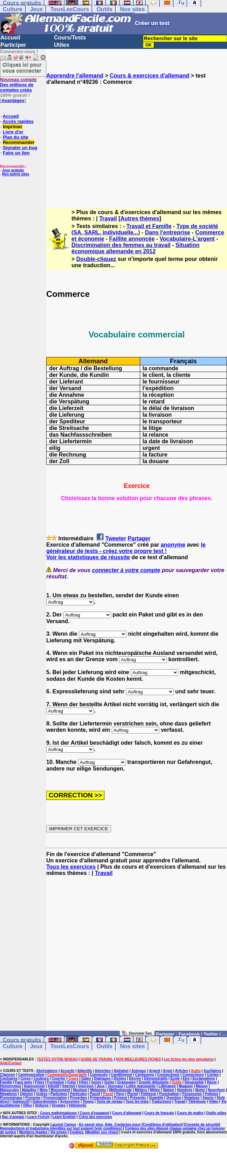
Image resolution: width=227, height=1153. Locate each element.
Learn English (64, 1117)
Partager (139, 538)
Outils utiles (216, 1113)
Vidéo (213, 1101)
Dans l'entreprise (167, 232)
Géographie (194, 1082)
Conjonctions (168, 1075)
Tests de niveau (110, 1101)
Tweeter (115, 538)
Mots (44, 1090)
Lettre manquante (141, 1086)
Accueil (10, 38)
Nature (168, 1090)
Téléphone (197, 1101)
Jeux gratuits (13, 170)
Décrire (135, 1078)
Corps (25, 1078)
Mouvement (60, 1090)
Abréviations (47, 1071)
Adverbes (103, 1071)
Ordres (42, 1094)
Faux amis (23, 1082)
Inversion (86, 1086)
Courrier (58, 1078)
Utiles (61, 45)
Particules (78, 1094)
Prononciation (55, 1098)
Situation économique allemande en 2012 (135, 248)
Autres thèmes (140, 218)
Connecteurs (193, 1075)
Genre (96, 1082)
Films (39, 1082)
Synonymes (70, 1101)
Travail (108, 218)
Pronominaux (11, 1098)
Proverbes (78, 1098)
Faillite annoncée (132, 239)
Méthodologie (120, 1090)
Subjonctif (21, 1101)
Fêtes (83, 1082)
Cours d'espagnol (94, 1113)
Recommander (18, 142)
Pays (120, 1094)
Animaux (138, 1071)
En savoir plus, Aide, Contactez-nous (110, 1124)
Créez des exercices (95, 1117)
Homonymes (10, 1086)
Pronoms (32, 1098)
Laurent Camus (63, 1124)
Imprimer (12, 126)
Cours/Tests (70, 38)
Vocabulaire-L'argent (187, 239)
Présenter (138, 1098)
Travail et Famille (149, 226)
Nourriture (216, 1090)
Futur (71, 1082)
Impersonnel (34, 1086)
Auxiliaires (212, 1071)
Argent (154, 1071)
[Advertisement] (136, 140)
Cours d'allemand (127, 1113)
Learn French (38, 1117)
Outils (104, 9)
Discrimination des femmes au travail (121, 245)
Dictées (120, 1078)
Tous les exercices (71, 867)
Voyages (58, 1105)
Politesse (148, 1094)
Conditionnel (121, 1075)
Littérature (167, 1086)
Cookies (76, 1132)
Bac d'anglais (13, 1117)
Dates (86, 1078)
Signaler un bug (20, 147)
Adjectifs (84, 1071)
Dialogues (102, 1078)
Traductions (162, 1101)
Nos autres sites (15, 174)
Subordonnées (45, 1101)
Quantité (156, 1098)
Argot (167, 1071)
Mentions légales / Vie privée (43, 1132)
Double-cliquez (96, 259)
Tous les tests (137, 1101)
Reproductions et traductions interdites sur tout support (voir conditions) (61, 1128)
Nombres (184, 1090)
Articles (181, 1071)
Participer (13, 45)
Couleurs (41, 1078)
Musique (80, 1090)
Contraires (9, 1078)
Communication (31, 1075)
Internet (68, 1086)
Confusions (144, 1075)
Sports (208, 1098)
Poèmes (211, 1094)
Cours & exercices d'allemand (149, 76)
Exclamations (203, 1078)
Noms (200, 1090)
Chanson (7, 1075)
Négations (8, 1094)
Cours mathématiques (58, 1113)
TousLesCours (69, 9)
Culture (12, 9)
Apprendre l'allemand (74, 76)
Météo (155, 1090)
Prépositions (100, 1098)
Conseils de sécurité (202, 1124)
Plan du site (15, 137)
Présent (120, 1098)
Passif (95, 1094)
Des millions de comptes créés (18, 85)
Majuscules (9, 1090)
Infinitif (53, 1086)
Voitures (41, 1105)
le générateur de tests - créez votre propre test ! (126, 548)
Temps (88, 1101)
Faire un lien (16, 152)
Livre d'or (13, 131)
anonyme (173, 545)
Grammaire (126, 1082)
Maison (202, 1086)
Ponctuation (169, 1094)
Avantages (12, 100)
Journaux (115, 1086)
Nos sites (132, 9)
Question (173, 1098)
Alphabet (121, 1071)
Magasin (186, 1086)
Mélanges (98, 1090)
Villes (27, 1105)
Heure (212, 1082)
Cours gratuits (22, 1040)
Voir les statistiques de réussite (88, 557)
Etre (186, 1078)
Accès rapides (17, 121)
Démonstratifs (155, 1078)
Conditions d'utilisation (162, 1124)
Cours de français (159, 1113)
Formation (55, 1082)
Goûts (109, 1082)
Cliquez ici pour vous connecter (22, 67)
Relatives (192, 1098)
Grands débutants (154, 1082)
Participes (58, 1094)
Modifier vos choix (102, 1132)
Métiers (141, 1090)
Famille (6, 1082)
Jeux (36, 9)
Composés (99, 1075)
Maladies (29, 1090)
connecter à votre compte (126, 570)
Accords (67, 1071)
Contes (213, 1075)
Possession (192, 1094)
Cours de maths (190, 1113)
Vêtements (78, 1105)
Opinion (26, 1094)
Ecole (175, 1078)
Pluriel (132, 1094)
